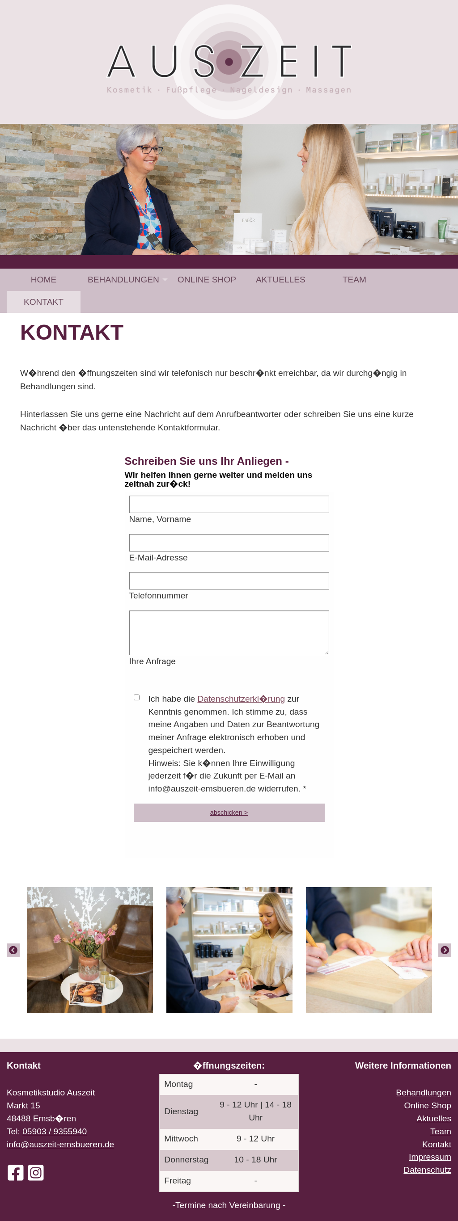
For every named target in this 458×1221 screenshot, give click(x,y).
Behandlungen (123, 279)
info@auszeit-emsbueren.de (60, 1144)
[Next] (444, 949)
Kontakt (44, 302)
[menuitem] (44, 280)
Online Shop (207, 279)
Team (354, 279)
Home (44, 279)
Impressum (430, 1157)
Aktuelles (280, 279)
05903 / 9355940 (54, 1131)
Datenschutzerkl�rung (241, 698)
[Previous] (13, 949)
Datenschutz (427, 1170)
